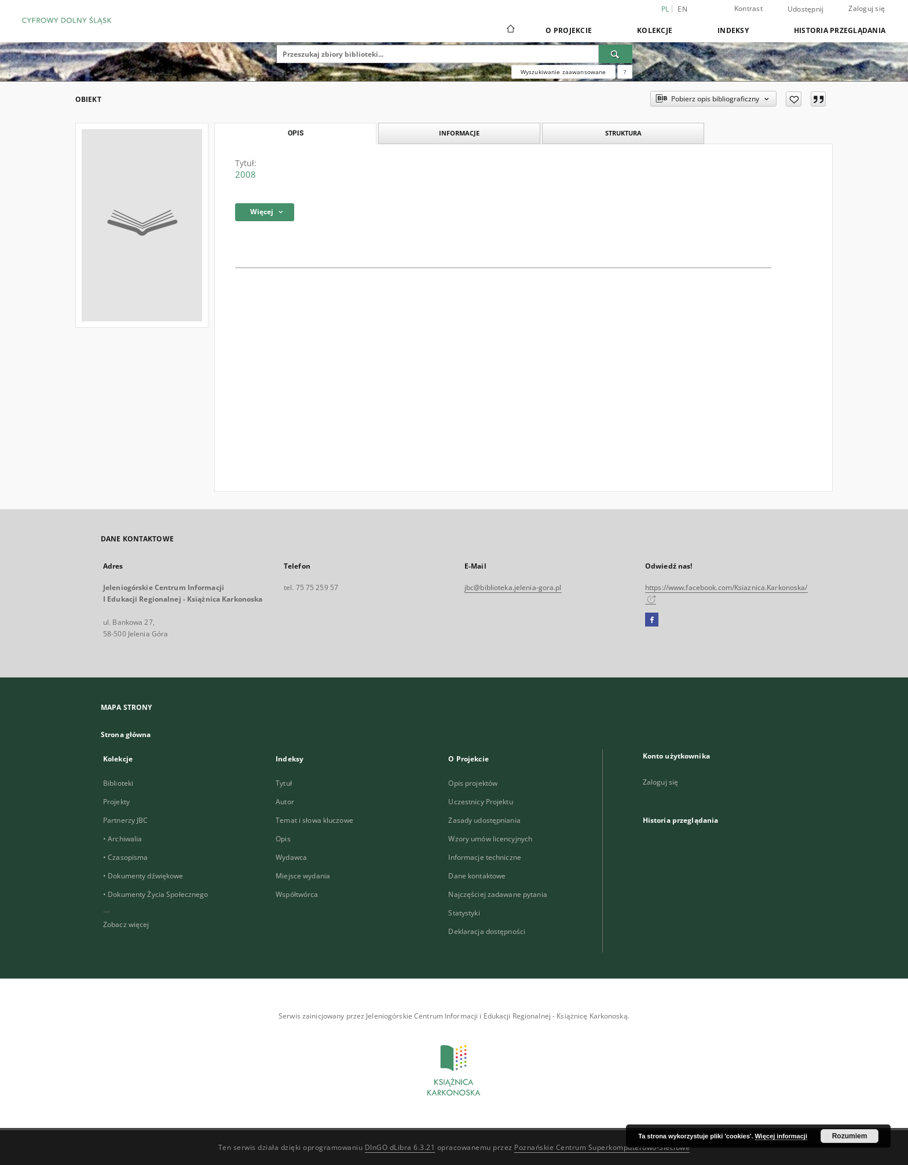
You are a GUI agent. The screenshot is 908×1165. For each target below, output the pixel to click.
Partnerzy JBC (125, 820)
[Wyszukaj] (615, 54)
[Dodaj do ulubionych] (793, 99)
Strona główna (126, 734)
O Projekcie (568, 30)
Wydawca (291, 857)
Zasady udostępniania (484, 820)
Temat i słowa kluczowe (314, 820)
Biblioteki (118, 783)
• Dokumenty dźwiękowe (143, 876)
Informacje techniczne (484, 857)
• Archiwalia (122, 839)
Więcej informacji (781, 1136)
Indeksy (733, 30)
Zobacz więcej (126, 924)
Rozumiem (849, 1136)
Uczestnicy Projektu (480, 802)
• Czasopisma (125, 857)
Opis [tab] (295, 133)
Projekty (116, 802)
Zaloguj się (866, 8)
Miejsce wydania (303, 876)
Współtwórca (297, 894)
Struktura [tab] (623, 133)
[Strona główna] (510, 30)
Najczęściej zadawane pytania (497, 894)
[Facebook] (651, 620)
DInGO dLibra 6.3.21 (400, 1147)
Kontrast (748, 8)
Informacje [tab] (459, 133)
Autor (285, 802)
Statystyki (463, 913)
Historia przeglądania (839, 30)
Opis (283, 839)
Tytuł (284, 783)
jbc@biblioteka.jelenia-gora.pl (513, 587)
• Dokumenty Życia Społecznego (155, 894)
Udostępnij (806, 9)
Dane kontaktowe (477, 876)
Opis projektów (472, 783)
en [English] (682, 9)
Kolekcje (654, 30)
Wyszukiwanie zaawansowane (563, 72)
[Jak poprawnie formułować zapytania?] (624, 72)
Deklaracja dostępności (486, 931)
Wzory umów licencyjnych (490, 839)
